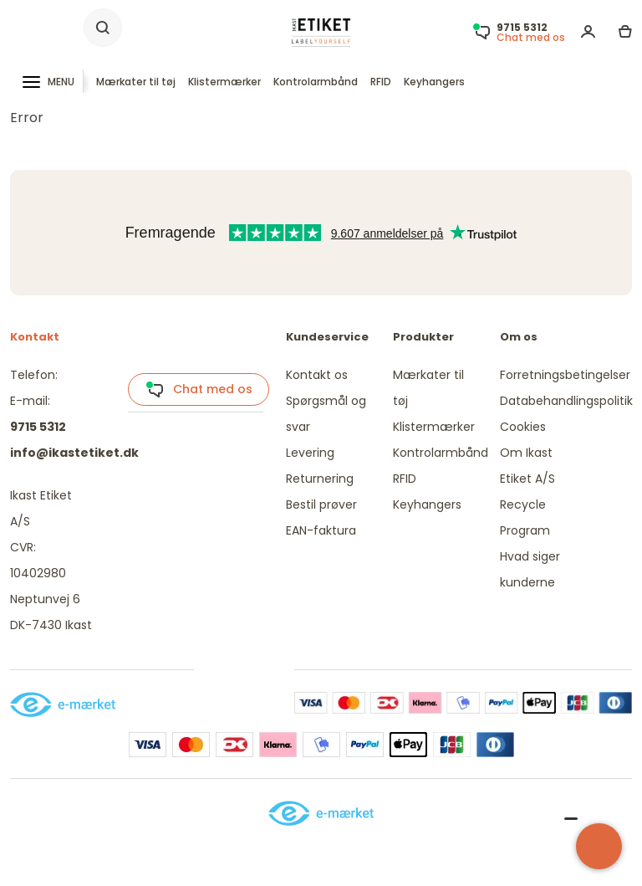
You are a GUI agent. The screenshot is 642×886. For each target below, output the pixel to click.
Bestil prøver (321, 504)
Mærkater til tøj (136, 81)
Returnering (320, 478)
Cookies (523, 426)
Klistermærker (224, 81)
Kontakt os (317, 374)
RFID (380, 81)
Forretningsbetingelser (565, 374)
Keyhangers (434, 81)
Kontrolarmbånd (315, 81)
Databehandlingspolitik (566, 400)
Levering (310, 452)
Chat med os (198, 390)
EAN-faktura (321, 530)
